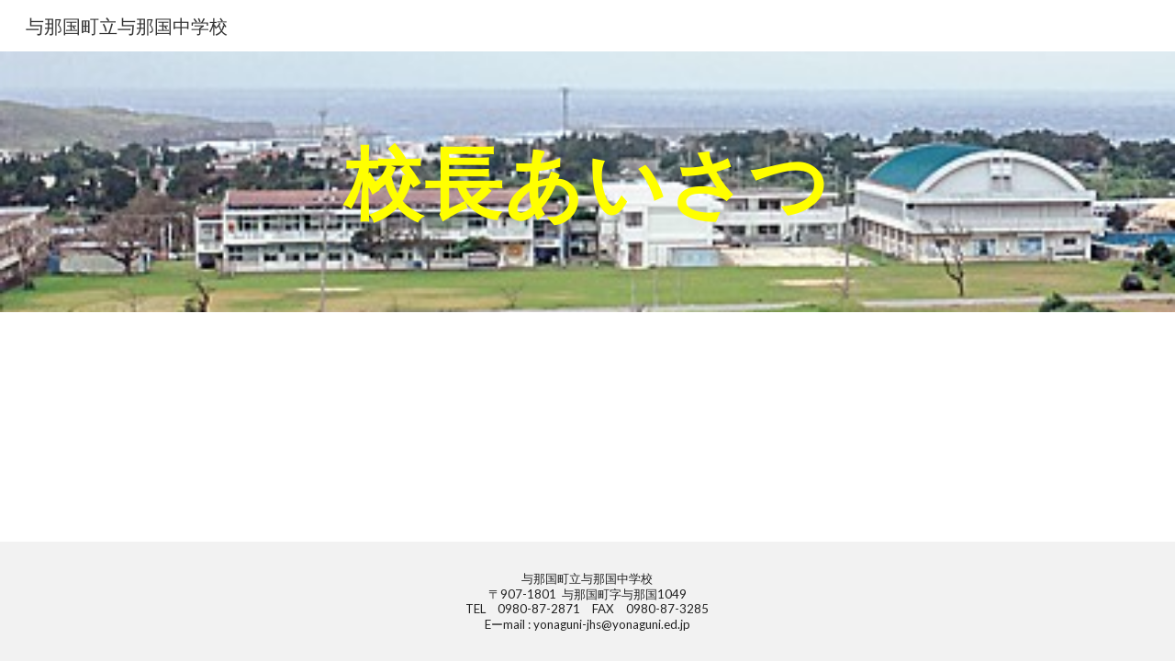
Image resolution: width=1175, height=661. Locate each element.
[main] (587, 181)
